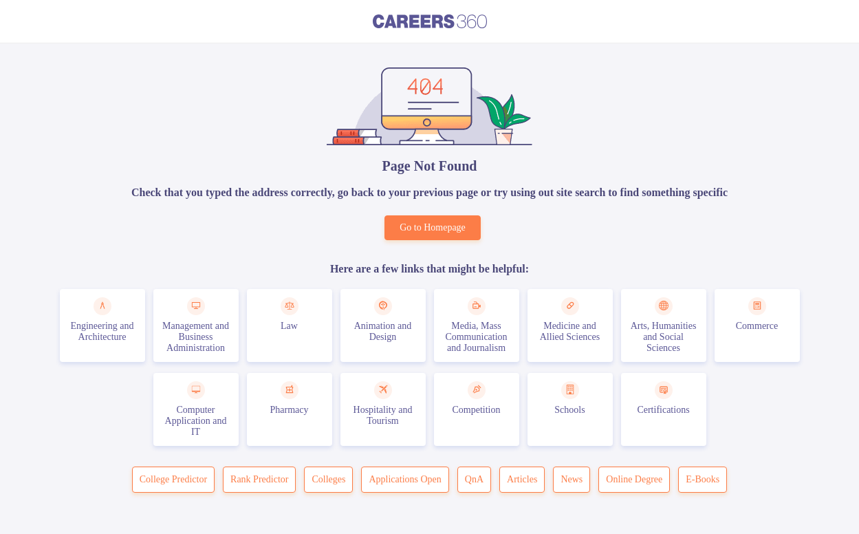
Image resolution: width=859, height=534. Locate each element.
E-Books (702, 479)
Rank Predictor (259, 479)
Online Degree (634, 479)
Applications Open (405, 479)
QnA (474, 479)
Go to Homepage (433, 227)
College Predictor (173, 479)
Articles (522, 479)
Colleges (328, 479)
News (572, 479)
